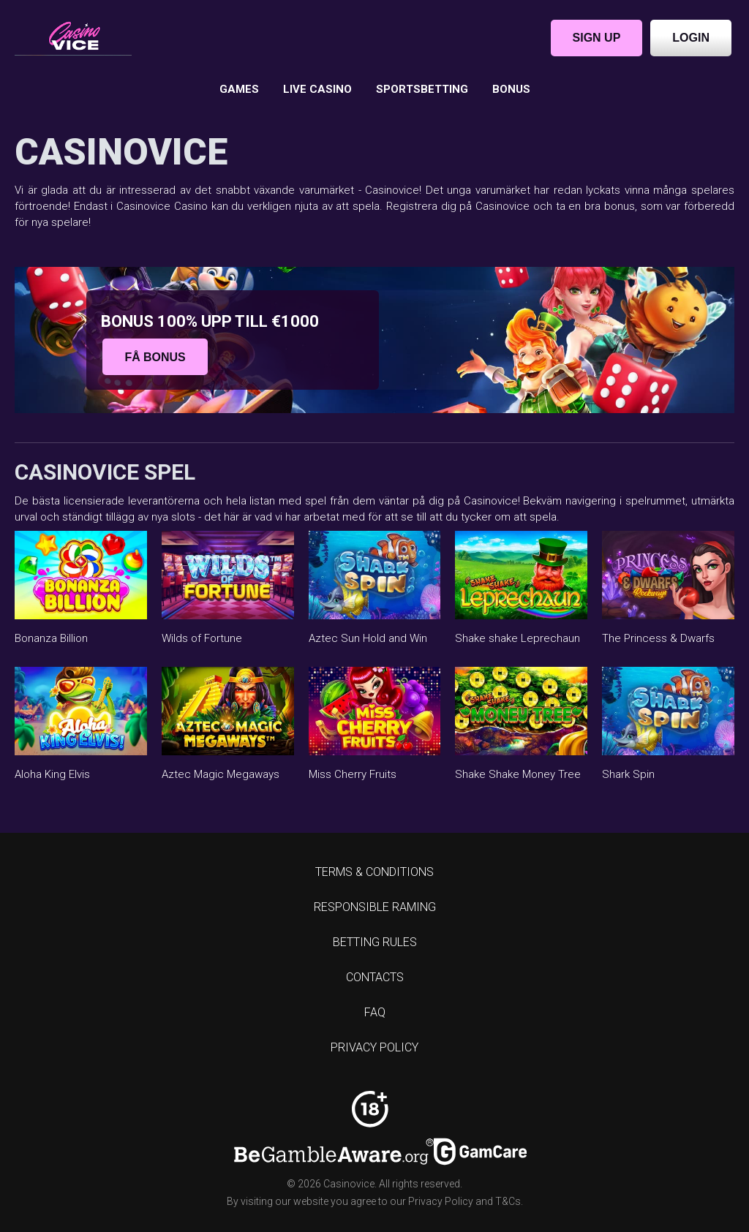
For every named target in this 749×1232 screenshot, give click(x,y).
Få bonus (155, 356)
